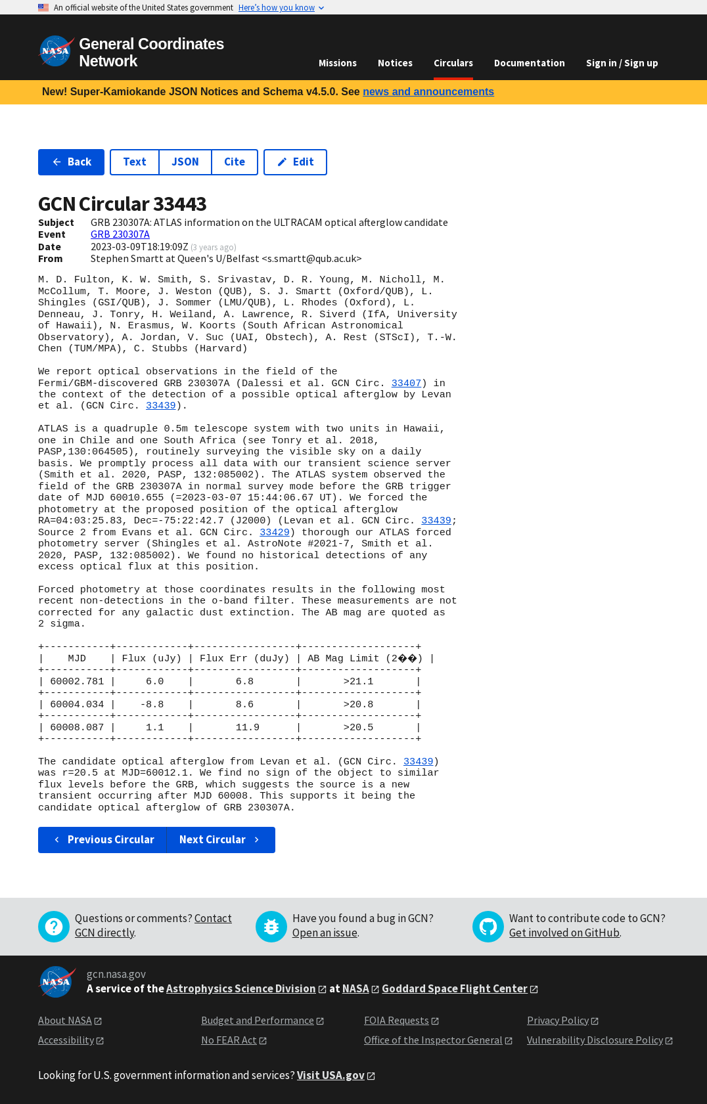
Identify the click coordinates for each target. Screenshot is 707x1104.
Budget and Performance (257, 1020)
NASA (355, 988)
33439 (161, 405)
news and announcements (428, 91)
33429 (275, 532)
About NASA (65, 1020)
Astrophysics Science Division (241, 988)
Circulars (453, 62)
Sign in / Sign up (622, 62)
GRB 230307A (120, 233)
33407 (407, 383)
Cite (234, 161)
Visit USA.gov (331, 1075)
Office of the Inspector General (433, 1039)
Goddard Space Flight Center (455, 988)
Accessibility (66, 1039)
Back (71, 161)
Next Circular (220, 839)
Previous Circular (102, 839)
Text (135, 161)
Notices (395, 62)
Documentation (529, 62)
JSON (185, 161)
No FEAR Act (229, 1039)
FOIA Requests (396, 1020)
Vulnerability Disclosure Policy (595, 1039)
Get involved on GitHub (564, 932)
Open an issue (324, 932)
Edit (295, 161)
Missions (338, 62)
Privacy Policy (558, 1020)
